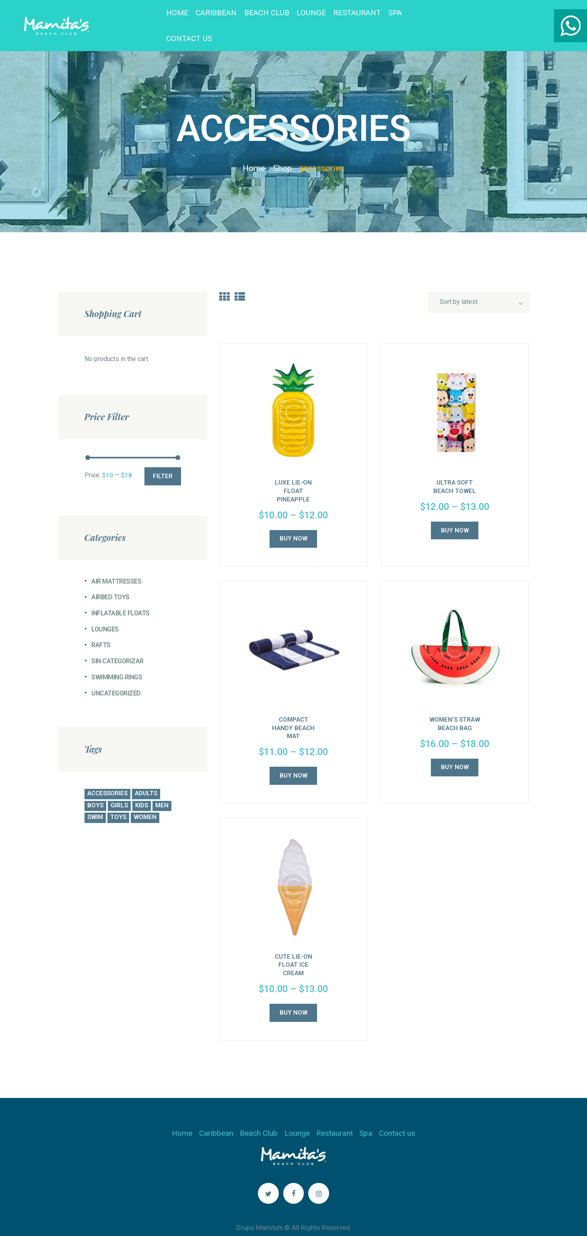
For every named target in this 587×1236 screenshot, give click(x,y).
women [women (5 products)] (145, 799)
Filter (163, 458)
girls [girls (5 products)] (119, 787)
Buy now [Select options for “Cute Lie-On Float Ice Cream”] (293, 994)
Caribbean (216, 1115)
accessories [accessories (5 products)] (107, 775)
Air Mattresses (116, 563)
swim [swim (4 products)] (95, 799)
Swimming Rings (116, 659)
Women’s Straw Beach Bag (454, 706)
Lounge (297, 1115)
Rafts (101, 627)
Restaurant (334, 1115)
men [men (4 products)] (162, 787)
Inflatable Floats (120, 595)
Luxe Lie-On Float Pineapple (293, 473)
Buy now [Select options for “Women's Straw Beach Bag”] (455, 749)
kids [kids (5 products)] (141, 787)
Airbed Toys (110, 579)
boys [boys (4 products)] (95, 787)
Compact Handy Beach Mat (293, 710)
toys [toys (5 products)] (118, 799)
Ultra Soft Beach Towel (454, 469)
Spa (365, 1115)
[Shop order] (478, 284)
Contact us (397, 1115)
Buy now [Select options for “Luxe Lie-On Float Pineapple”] (293, 520)
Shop (282, 150)
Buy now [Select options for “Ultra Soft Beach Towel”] (455, 512)
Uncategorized (116, 675)
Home (254, 150)
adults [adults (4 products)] (146, 775)
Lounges (105, 611)
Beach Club (259, 1115)
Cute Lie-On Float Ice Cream (293, 947)
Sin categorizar (117, 643)
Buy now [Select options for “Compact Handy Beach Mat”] (293, 757)
